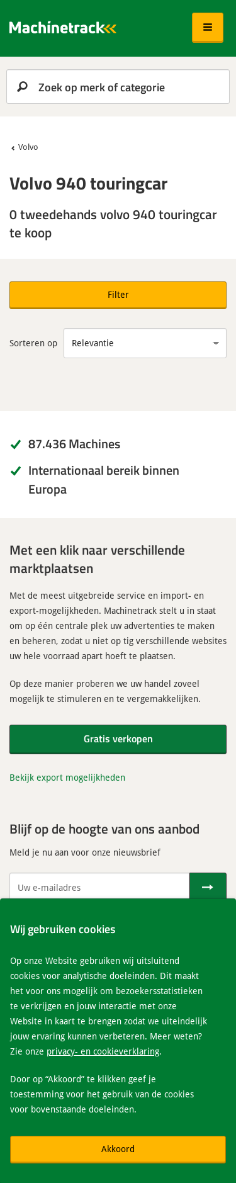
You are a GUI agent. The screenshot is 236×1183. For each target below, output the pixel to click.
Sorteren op (33, 343)
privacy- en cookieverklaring (103, 1051)
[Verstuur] (208, 888)
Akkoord (118, 1149)
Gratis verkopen (118, 738)
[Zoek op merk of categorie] (118, 86)
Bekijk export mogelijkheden (67, 777)
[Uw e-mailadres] (99, 888)
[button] (207, 28)
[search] (118, 86)
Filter (118, 294)
